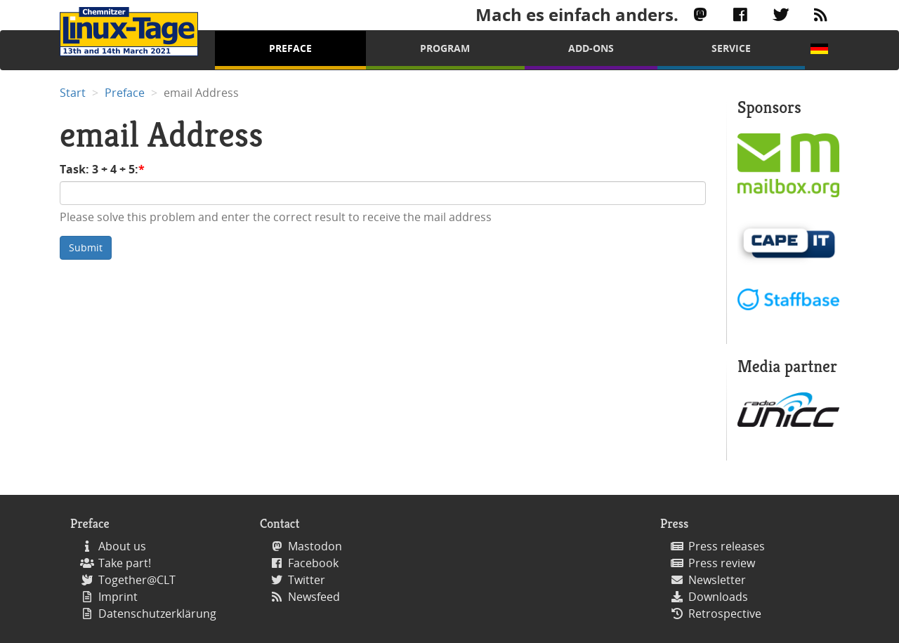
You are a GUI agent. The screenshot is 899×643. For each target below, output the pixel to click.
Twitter (306, 580)
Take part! (124, 563)
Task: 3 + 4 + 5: (99, 169)
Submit (86, 247)
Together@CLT (137, 580)
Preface (290, 48)
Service (731, 48)
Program (445, 48)
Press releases (726, 546)
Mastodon (315, 546)
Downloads (718, 596)
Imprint (118, 596)
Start (73, 92)
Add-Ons (591, 48)
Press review (721, 563)
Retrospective (724, 613)
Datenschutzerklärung (157, 613)
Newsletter (717, 580)
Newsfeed (314, 596)
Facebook (313, 563)
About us (122, 546)
